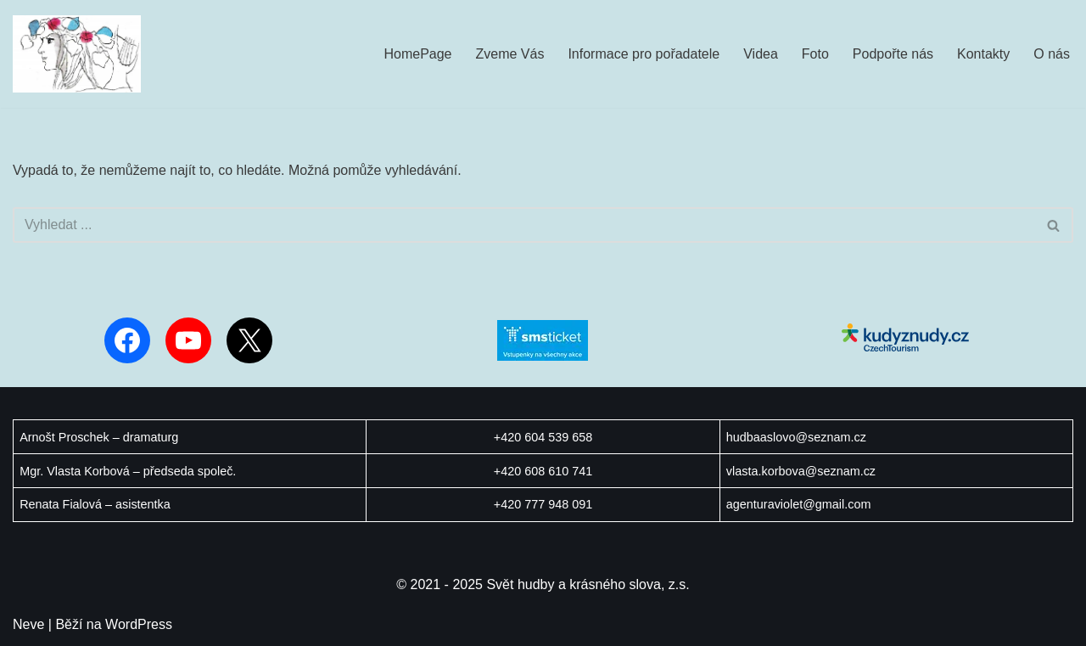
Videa (760, 54)
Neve (28, 624)
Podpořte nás (893, 54)
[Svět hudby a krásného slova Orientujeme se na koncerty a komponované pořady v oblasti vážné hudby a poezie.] (77, 54)
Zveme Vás (510, 54)
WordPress (138, 624)
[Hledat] (524, 225)
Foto (815, 54)
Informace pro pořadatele (643, 54)
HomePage (417, 54)
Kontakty (983, 54)
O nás (1051, 54)
